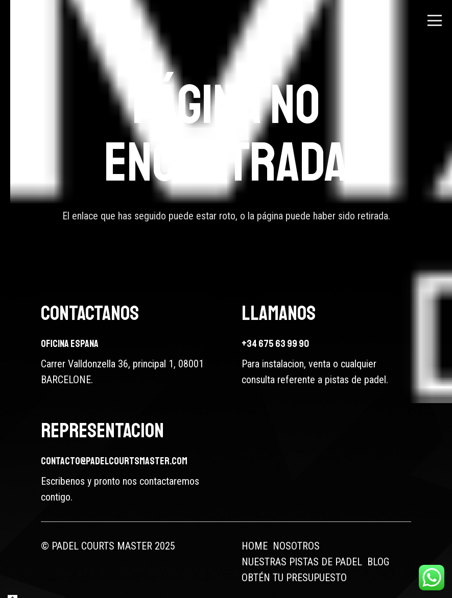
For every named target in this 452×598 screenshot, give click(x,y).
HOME (255, 546)
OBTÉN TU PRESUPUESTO (294, 577)
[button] (434, 20)
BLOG (378, 562)
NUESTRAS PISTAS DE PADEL (302, 562)
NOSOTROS (296, 546)
